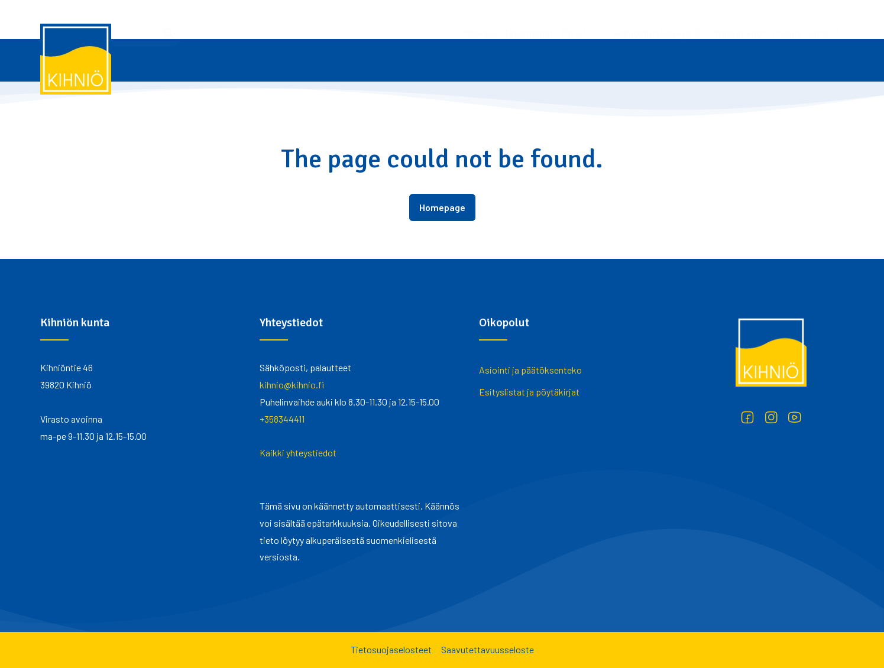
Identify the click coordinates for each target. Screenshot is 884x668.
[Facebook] (747, 417)
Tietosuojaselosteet (391, 649)
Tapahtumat (371, 19)
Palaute (631, 19)
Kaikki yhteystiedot (298, 452)
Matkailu (323, 19)
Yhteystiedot (582, 19)
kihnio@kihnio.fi (292, 384)
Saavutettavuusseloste (487, 649)
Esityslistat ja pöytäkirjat (529, 391)
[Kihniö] (75, 59)
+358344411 (282, 418)
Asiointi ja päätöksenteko (530, 369)
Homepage (442, 207)
